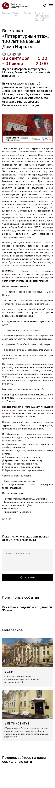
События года (17, 14)
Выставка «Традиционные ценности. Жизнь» (27, 609)
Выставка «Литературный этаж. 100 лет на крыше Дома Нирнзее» (42, 17)
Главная (6, 13)
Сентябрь (28, 13)
